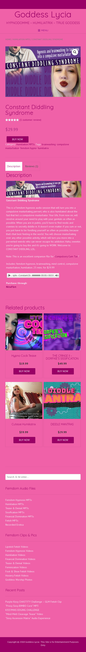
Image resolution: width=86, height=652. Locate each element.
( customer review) (30, 119)
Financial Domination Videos (20, 559)
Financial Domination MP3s (19, 516)
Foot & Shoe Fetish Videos (19, 571)
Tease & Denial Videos (17, 563)
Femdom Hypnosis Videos (19, 550)
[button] (75, 52)
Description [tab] (13, 166)
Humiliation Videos (15, 555)
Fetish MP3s (11, 520)
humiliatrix (43, 148)
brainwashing (49, 144)
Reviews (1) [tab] (31, 166)
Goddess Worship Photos (18, 579)
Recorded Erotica (14, 524)
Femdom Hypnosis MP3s (18, 500)
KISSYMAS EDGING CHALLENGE (22, 610)
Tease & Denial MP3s (17, 508)
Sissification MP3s (14, 512)
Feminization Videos (16, 567)
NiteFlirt (11, 286)
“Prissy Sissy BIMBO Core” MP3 (22, 605)
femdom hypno (28, 148)
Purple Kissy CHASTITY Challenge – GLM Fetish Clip (33, 601)
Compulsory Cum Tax (66, 256)
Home (8, 39)
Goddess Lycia (43, 14)
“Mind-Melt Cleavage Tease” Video (24, 614)
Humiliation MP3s (21, 39)
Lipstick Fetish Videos (16, 546)
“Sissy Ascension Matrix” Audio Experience (27, 618)
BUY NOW (17, 139)
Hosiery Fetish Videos (16, 575)
